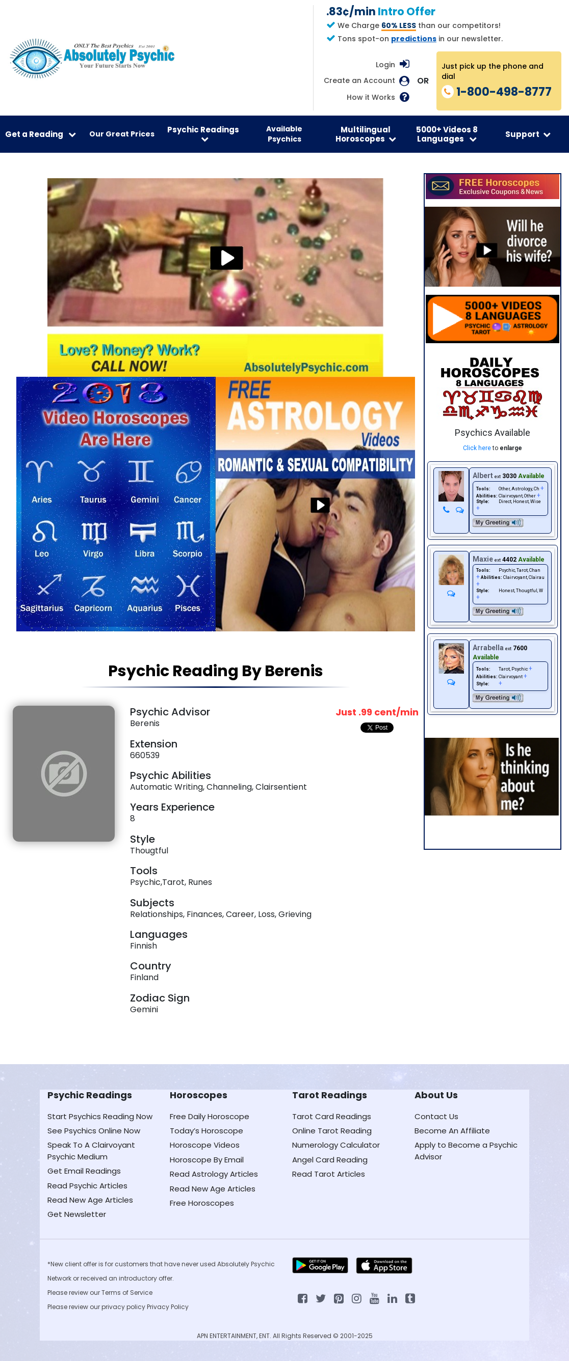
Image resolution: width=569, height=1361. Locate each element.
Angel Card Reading (330, 1159)
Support (528, 134)
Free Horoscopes (202, 1203)
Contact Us (436, 1116)
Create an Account (359, 81)
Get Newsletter (76, 1214)
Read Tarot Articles (328, 1174)
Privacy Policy (168, 1306)
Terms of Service (126, 1292)
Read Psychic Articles (87, 1185)
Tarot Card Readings (331, 1116)
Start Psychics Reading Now (99, 1116)
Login (385, 65)
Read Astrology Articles (214, 1174)
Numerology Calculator (336, 1145)
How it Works (371, 97)
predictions (413, 39)
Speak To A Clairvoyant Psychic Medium (91, 1150)
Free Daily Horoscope (209, 1116)
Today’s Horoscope (206, 1130)
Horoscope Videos (205, 1145)
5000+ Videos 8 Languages (447, 134)
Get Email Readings (84, 1170)
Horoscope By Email (207, 1159)
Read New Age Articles (90, 1200)
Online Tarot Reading (332, 1130)
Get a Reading (40, 134)
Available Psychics (284, 134)
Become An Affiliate (452, 1130)
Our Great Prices (121, 134)
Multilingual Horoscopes (365, 134)
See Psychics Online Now (93, 1130)
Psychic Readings (203, 133)
